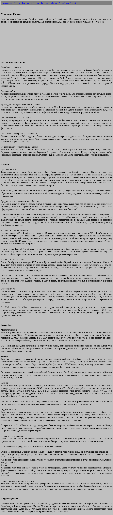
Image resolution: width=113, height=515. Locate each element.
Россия (44, 3)
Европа (16, 3)
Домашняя (7, 3)
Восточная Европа (30, 3)
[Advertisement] (56, 43)
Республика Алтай (67, 3)
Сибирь (53, 3)
